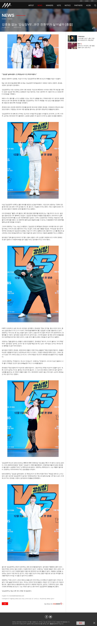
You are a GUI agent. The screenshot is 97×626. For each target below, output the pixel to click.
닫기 (94, 623)
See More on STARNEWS (54, 603)
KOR (92, 0)
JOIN (81, 1)
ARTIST (31, 5)
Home (4, 19)
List (5, 603)
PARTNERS (78, 5)
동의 (80, 623)
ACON (88, 5)
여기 (51, 623)
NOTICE (68, 5)
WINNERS (49, 5)
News (10, 19)
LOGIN (86, 1)
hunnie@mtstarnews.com (17, 596)
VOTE (59, 5)
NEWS (40, 5)
